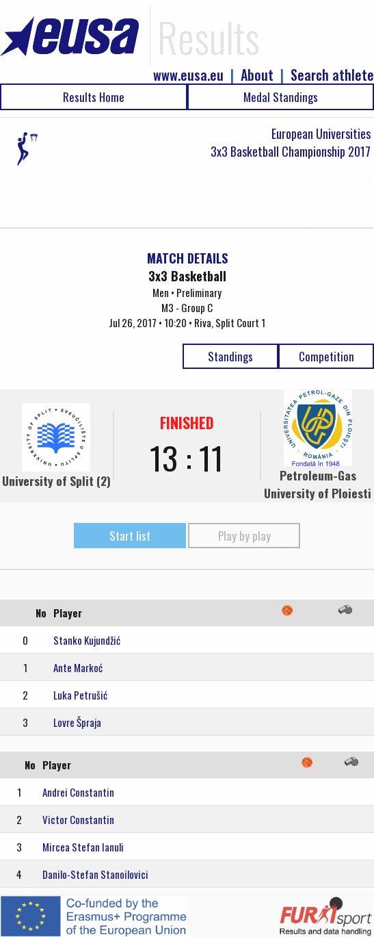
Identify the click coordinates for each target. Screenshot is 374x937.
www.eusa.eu (188, 75)
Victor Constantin (78, 819)
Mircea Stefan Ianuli (83, 846)
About (257, 75)
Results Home (93, 96)
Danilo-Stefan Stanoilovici (95, 874)
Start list (129, 535)
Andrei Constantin (78, 791)
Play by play (244, 535)
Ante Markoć (78, 667)
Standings (230, 356)
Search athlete (332, 75)
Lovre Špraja (77, 722)
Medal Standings (280, 96)
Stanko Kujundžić (86, 639)
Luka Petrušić (80, 694)
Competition (326, 356)
